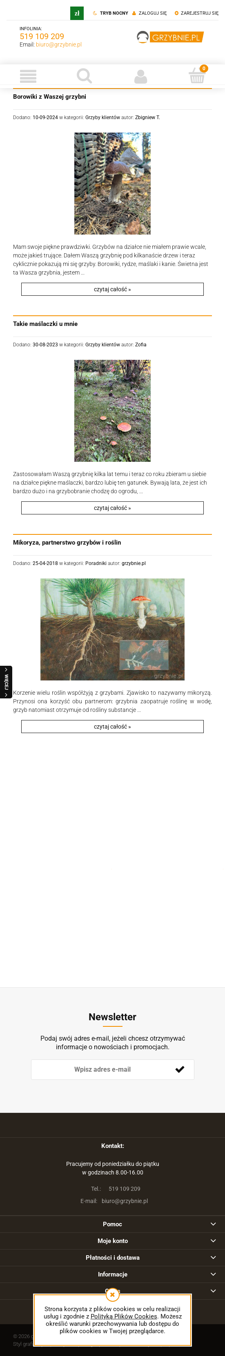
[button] (28, 76)
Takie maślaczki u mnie (45, 324)
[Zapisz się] (180, 1069)
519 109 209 (42, 36)
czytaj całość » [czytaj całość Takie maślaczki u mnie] (112, 508)
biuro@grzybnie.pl (59, 44)
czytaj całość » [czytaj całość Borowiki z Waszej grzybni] (112, 289)
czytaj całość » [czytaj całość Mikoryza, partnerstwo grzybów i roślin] (112, 726)
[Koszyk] (197, 75)
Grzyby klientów (102, 117)
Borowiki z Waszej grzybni (49, 96)
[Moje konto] (141, 76)
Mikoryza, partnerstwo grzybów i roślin (67, 542)
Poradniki (96, 563)
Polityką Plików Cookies (124, 1316)
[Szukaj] (84, 75)
